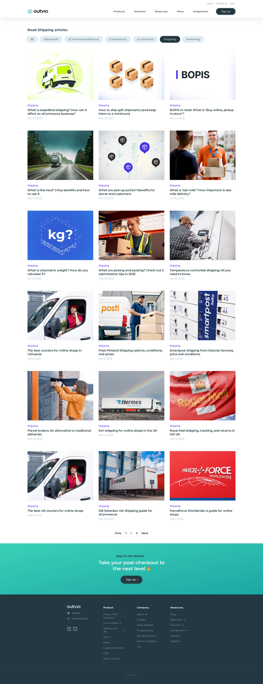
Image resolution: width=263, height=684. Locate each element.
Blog (173, 614)
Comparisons (118, 39)
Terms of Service (146, 635)
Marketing (193, 39)
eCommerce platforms (83, 39)
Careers (141, 619)
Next (145, 533)
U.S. (139, 646)
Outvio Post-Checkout (114, 616)
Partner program (147, 641)
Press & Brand (145, 625)
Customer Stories (113, 647)
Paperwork (51, 39)
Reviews (175, 635)
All (32, 39)
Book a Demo (111, 658)
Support (175, 641)
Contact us (221, 3)
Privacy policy (145, 630)
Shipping (170, 39)
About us (142, 614)
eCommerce (145, 39)
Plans (180, 11)
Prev (118, 533)
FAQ (232, 3)
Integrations (200, 11)
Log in (210, 3)
